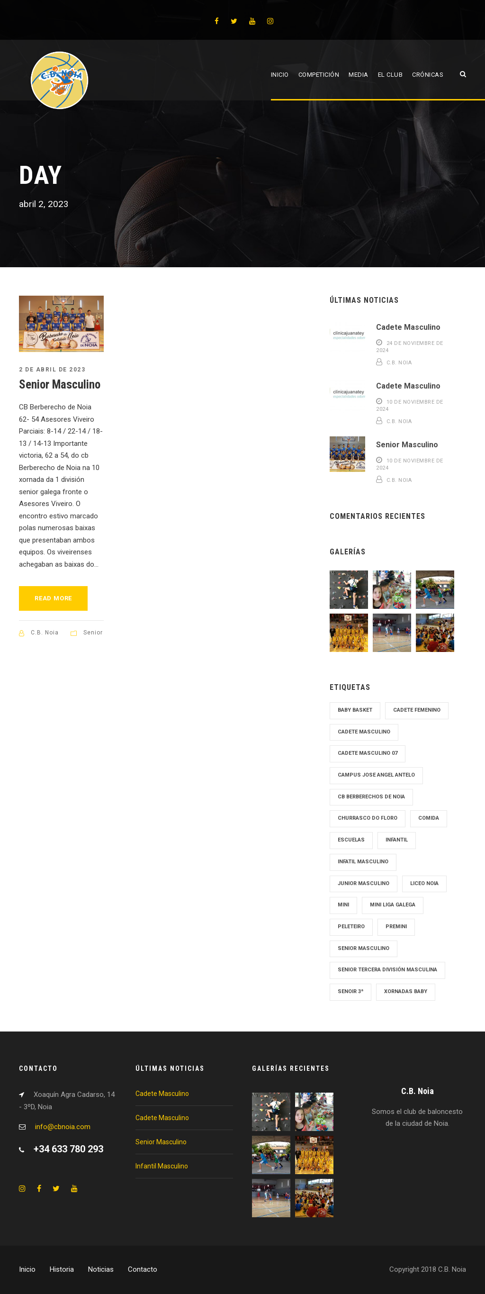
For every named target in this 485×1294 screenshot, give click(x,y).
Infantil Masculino (161, 1166)
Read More (53, 598)
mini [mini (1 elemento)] (343, 905)
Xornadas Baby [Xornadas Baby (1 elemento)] (405, 991)
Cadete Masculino (408, 327)
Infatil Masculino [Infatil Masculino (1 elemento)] (363, 862)
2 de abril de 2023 (52, 369)
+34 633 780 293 (68, 1149)
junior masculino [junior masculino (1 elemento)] (363, 883)
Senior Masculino (59, 384)
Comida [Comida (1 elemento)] (428, 818)
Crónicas (427, 74)
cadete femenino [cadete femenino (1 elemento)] (416, 710)
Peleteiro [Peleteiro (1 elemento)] (351, 926)
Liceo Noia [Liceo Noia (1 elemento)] (424, 883)
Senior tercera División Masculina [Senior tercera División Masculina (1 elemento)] (387, 970)
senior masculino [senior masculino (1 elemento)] (363, 948)
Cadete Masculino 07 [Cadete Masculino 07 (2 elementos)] (367, 753)
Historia (62, 1269)
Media (358, 74)
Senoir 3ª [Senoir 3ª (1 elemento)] (350, 991)
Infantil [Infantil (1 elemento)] (397, 840)
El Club (390, 74)
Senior (93, 632)
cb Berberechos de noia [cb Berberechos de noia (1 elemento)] (371, 797)
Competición (319, 74)
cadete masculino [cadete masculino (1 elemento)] (364, 732)
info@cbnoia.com (62, 1126)
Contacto (142, 1269)
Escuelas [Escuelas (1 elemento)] (351, 840)
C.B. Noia (45, 632)
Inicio (280, 74)
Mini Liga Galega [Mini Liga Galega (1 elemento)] (392, 905)
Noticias (101, 1269)
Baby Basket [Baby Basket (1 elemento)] (355, 710)
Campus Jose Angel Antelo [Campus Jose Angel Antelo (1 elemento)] (376, 775)
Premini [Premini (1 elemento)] (396, 926)
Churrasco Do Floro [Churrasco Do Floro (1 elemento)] (367, 818)
